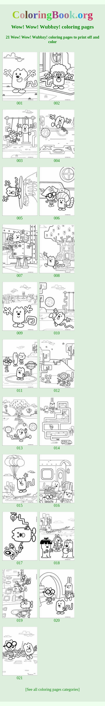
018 (57, 561)
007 (20, 274)
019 (20, 619)
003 (20, 159)
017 (20, 561)
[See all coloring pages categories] (53, 689)
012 (57, 389)
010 (57, 331)
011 (20, 389)
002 (57, 101)
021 (20, 676)
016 (57, 504)
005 (20, 216)
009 (20, 331)
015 (20, 504)
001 (20, 101)
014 (57, 446)
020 (57, 619)
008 (57, 274)
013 (20, 446)
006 (57, 216)
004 (57, 159)
